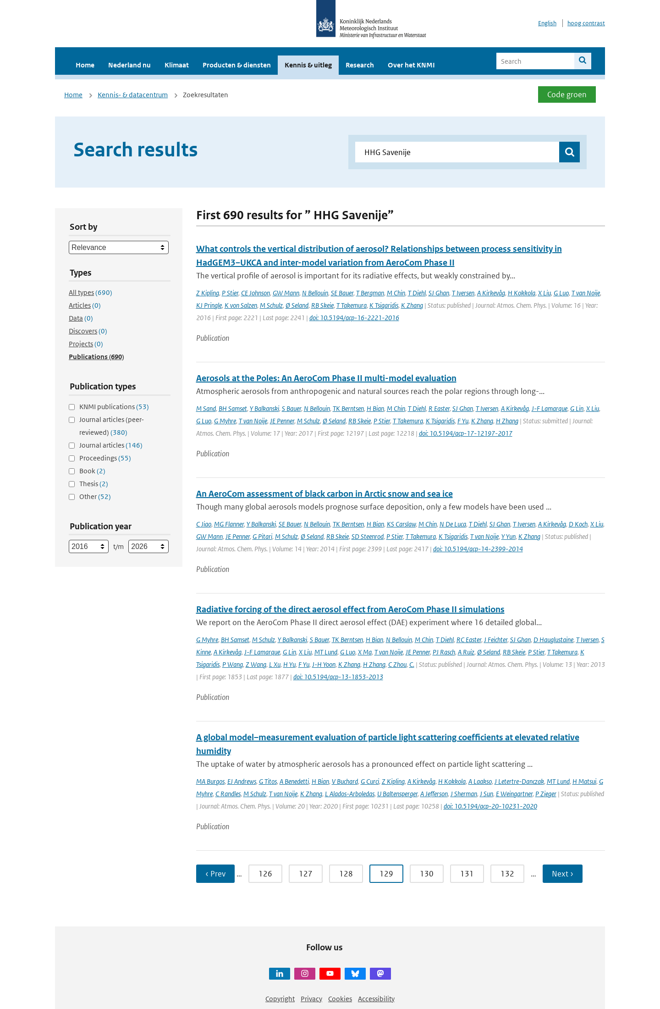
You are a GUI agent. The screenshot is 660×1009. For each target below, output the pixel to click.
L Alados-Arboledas (349, 793)
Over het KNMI (411, 65)
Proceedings (105, 458)
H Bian (375, 408)
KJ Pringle (209, 305)
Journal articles (111, 445)
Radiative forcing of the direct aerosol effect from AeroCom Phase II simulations (350, 609)
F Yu (462, 420)
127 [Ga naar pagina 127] (306, 874)
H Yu (289, 664)
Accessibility (376, 998)
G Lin (576, 408)
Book (92, 470)
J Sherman (464, 793)
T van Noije (586, 292)
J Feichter (495, 639)
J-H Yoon (324, 664)
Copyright (280, 998)
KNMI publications (114, 406)
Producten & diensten (237, 65)
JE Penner (282, 420)
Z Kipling (207, 292)
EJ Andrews (241, 781)
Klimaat (177, 65)
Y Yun (508, 536)
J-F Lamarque (549, 408)
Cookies (340, 998)
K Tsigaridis (383, 305)
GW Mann (286, 292)
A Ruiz (466, 652)
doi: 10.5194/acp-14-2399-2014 (478, 548)
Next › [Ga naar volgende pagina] (562, 874)
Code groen (567, 94)
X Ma (365, 652)
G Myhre (225, 420)
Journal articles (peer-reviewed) (111, 426)
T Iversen (463, 292)
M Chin (396, 292)
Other (95, 496)
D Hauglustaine (553, 639)
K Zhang (412, 305)
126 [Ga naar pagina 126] (265, 874)
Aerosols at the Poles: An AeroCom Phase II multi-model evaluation (326, 378)
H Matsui (584, 781)
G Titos (268, 781)
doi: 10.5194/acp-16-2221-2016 (354, 317)
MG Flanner (229, 524)
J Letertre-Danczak (519, 781)
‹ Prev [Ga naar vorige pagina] (215, 874)
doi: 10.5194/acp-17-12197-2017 (465, 433)
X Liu (544, 292)
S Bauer (291, 408)
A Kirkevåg (491, 292)
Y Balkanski (264, 408)
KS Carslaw (401, 524)
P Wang (232, 664)
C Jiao (203, 524)
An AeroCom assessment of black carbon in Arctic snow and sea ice (324, 493)
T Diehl (417, 292)
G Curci (370, 781)
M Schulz (271, 305)
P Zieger (545, 793)
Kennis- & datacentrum (133, 94)
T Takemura (351, 305)
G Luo (561, 292)
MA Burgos (210, 781)
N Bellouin (315, 292)
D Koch (578, 524)
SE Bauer (342, 292)
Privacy (311, 998)
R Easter (439, 408)
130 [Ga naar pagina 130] (427, 874)
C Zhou (397, 664)
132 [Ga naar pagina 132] (507, 874)
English (547, 23)
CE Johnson (255, 292)
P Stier (230, 292)
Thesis (93, 483)
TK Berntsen (348, 408)
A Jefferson (434, 793)
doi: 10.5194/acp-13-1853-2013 (338, 676)
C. (411, 664)
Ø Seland (297, 305)
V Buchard (345, 781)
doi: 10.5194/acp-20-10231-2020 (490, 806)
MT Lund (325, 652)
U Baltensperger (397, 793)
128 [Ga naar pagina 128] (346, 874)
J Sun (486, 793)
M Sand (206, 408)
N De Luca (453, 524)
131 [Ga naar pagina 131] (467, 874)
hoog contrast (586, 23)
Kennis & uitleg (308, 65)
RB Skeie (322, 305)
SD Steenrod (368, 536)
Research (360, 65)
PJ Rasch (444, 652)
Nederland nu (129, 65)
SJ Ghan (439, 292)
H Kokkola (521, 292)
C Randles (228, 793)
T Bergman (370, 292)
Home (85, 65)
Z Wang (256, 664)
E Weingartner (514, 793)
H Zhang (507, 420)
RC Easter (468, 639)
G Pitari (262, 536)
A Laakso (480, 781)
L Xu (274, 664)
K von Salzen (241, 305)
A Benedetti (294, 781)
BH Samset (233, 408)
